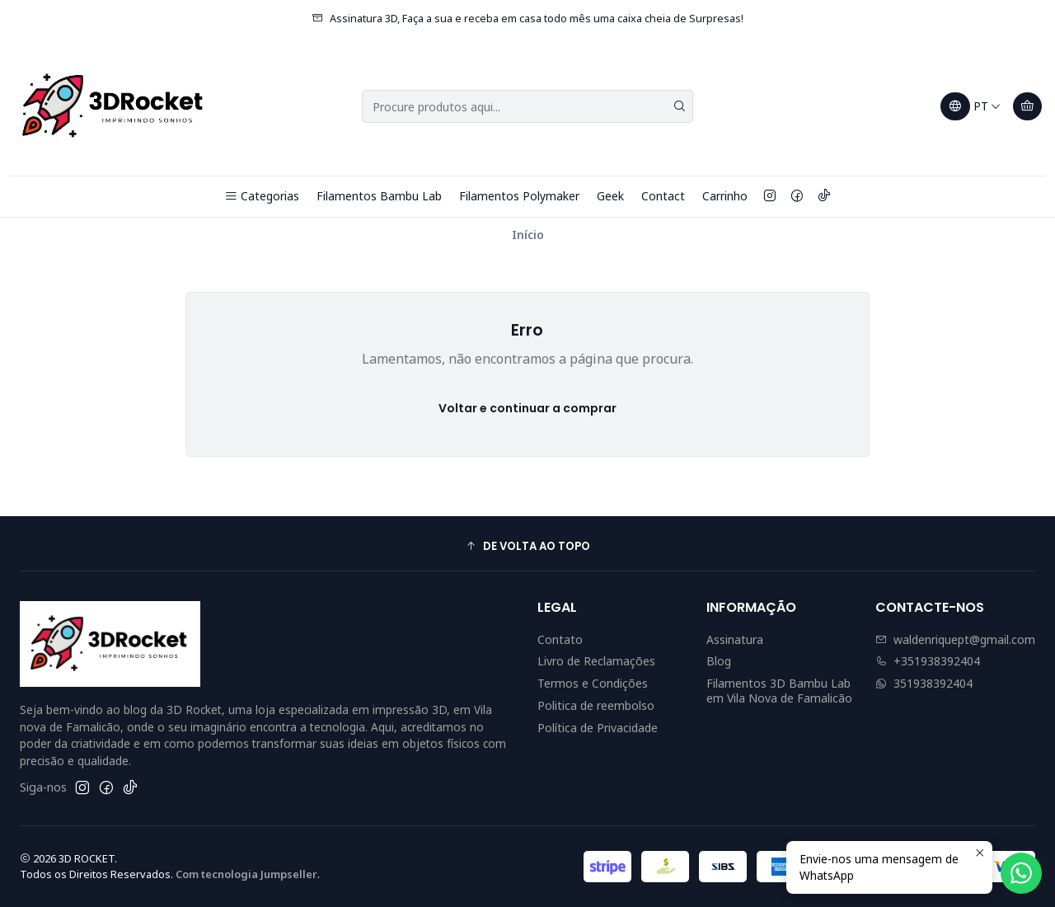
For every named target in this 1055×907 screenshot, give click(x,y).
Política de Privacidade (597, 727)
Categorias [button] (261, 196)
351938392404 (924, 683)
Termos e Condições (592, 683)
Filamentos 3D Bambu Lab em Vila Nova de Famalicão (779, 690)
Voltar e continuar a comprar (527, 408)
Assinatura (734, 639)
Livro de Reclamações (596, 661)
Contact (663, 196)
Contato (560, 639)
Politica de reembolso (595, 705)
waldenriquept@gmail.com (955, 639)
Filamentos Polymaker (519, 196)
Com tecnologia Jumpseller (246, 874)
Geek (610, 196)
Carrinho (725, 196)
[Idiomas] (971, 106)
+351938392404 (927, 661)
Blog (718, 661)
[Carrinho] (1027, 106)
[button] (527, 546)
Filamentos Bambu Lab (379, 196)
